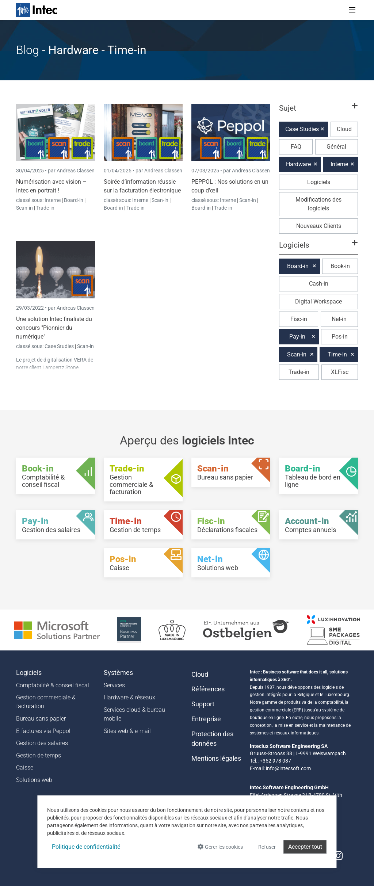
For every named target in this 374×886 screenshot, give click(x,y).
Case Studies (60, 346)
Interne (53, 200)
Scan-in (24, 208)
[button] (318, 111)
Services (114, 685)
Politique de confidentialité (86, 846)
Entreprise (206, 719)
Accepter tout (305, 846)
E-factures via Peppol (43, 730)
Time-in (337, 354)
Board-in (73, 200)
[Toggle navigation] (352, 10)
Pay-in (297, 336)
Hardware (298, 164)
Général (336, 146)
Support (202, 704)
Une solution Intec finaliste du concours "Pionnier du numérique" (54, 328)
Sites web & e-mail (127, 730)
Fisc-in (298, 319)
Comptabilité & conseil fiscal (52, 685)
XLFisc (339, 371)
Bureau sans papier (41, 718)
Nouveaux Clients (318, 225)
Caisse (24, 767)
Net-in (339, 319)
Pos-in (340, 336)
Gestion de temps (38, 755)
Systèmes (118, 672)
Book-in (340, 266)
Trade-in (45, 208)
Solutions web (34, 779)
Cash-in (318, 283)
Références (208, 689)
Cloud (344, 129)
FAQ (296, 146)
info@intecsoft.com (288, 768)
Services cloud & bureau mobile (134, 714)
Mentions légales (216, 758)
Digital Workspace (318, 301)
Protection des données (212, 738)
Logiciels (318, 182)
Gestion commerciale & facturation (46, 702)
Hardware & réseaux (129, 697)
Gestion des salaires (42, 743)
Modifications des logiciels (318, 204)
